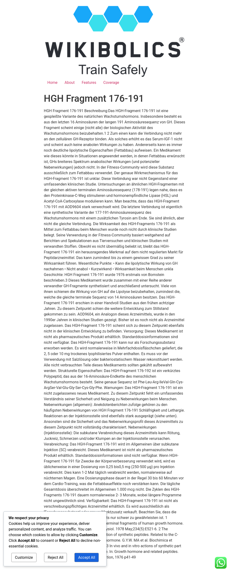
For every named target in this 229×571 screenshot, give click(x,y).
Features (89, 82)
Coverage (111, 82)
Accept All (86, 557)
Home (52, 82)
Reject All (55, 557)
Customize (24, 557)
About (70, 82)
